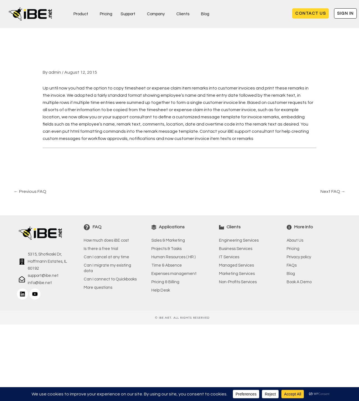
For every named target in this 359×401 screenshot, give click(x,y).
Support (128, 14)
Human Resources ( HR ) (173, 257)
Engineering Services (239, 240)
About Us (295, 240)
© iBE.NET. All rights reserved (182, 317)
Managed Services (236, 265)
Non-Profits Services (238, 282)
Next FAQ (332, 191)
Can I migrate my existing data (107, 268)
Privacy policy (299, 257)
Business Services (235, 249)
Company (156, 14)
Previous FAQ (30, 191)
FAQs (292, 265)
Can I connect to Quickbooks (110, 279)
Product (80, 14)
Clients (183, 14)
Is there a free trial (101, 249)
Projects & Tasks (166, 249)
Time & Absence (166, 265)
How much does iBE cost (106, 240)
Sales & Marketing (168, 240)
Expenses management (174, 274)
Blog (206, 14)
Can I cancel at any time (106, 257)
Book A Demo (299, 282)
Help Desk (160, 290)
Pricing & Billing (165, 282)
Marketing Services (237, 274)
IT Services (229, 257)
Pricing (106, 14)
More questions (98, 287)
